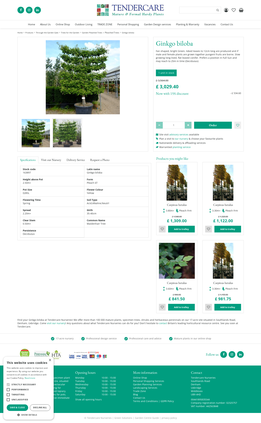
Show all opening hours (88, 399)
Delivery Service (76, 160)
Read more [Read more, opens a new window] (30, 378)
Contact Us (139, 397)
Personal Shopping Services (148, 381)
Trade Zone (139, 391)
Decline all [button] (40, 407)
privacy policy (169, 417)
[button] (28, 414)
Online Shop (140, 377)
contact (163, 323)
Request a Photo (99, 160)
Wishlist (162, 229)
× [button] (50, 360)
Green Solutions (123, 417)
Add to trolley (181, 229)
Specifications (28, 160)
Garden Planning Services (147, 384)
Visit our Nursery (51, 160)
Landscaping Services (145, 387)
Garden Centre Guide (147, 417)
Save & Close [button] (17, 407)
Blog (135, 394)
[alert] (28, 388)
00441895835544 (200, 399)
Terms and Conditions (145, 401)
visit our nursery (56, 323)
